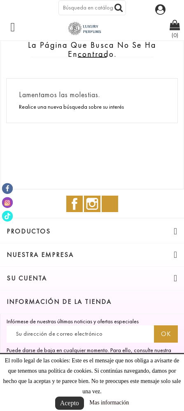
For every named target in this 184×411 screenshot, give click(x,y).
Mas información (109, 402)
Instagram (92, 204)
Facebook (74, 204)
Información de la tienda (59, 302)
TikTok (110, 204)
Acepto (69, 402)
